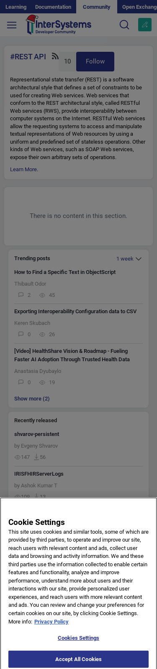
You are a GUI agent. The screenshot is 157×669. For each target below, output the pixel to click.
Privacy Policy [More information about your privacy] (51, 624)
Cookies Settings (78, 641)
